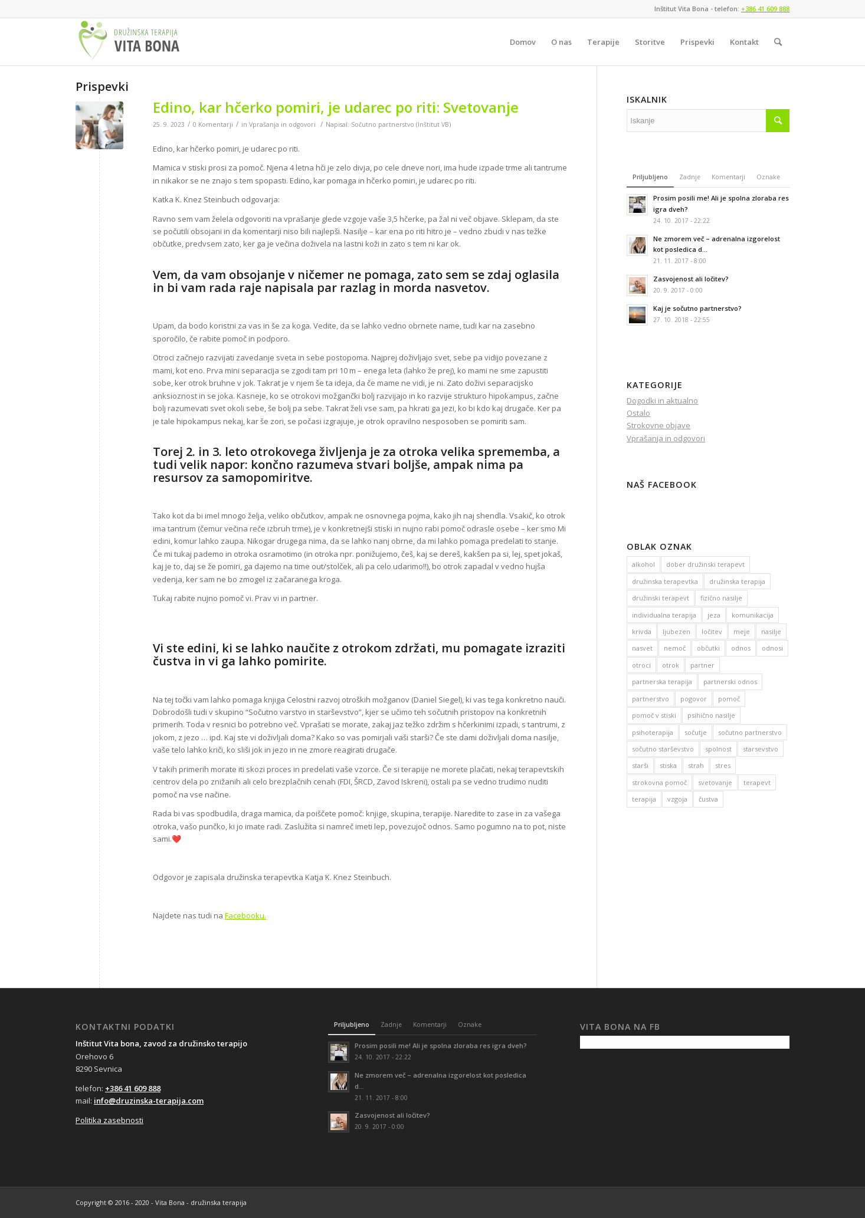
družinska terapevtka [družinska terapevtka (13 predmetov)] (665, 581)
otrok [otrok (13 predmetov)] (670, 665)
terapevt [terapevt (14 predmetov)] (757, 782)
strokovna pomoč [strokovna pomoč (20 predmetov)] (659, 782)
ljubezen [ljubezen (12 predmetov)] (676, 631)
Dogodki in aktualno (662, 400)
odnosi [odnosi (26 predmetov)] (772, 648)
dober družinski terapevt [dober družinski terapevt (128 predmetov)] (705, 564)
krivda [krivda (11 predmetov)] (641, 631)
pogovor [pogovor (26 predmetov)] (693, 698)
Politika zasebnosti (109, 1120)
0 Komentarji (213, 124)
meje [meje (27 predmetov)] (741, 631)
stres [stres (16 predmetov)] (722, 765)
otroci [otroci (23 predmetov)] (641, 665)
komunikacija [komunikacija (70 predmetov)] (753, 614)
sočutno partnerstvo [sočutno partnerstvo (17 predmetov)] (750, 732)
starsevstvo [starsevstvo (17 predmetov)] (760, 748)
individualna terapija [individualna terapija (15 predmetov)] (664, 614)
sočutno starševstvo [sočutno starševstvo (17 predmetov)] (663, 748)
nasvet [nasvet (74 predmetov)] (642, 648)
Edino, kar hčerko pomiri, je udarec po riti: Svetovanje (336, 107)
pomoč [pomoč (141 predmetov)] (729, 698)
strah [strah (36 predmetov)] (696, 765)
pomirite (299, 661)
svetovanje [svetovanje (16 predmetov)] (715, 782)
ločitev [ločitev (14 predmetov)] (712, 631)
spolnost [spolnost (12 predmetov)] (718, 748)
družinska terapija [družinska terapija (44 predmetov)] (737, 581)
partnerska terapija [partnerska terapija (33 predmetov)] (662, 681)
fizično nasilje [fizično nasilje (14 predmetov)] (721, 597)
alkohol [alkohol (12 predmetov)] (643, 564)
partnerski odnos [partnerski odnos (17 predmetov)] (730, 681)
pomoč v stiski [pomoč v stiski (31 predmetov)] (654, 715)
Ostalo (638, 413)
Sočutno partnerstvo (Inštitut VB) (401, 124)
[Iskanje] (777, 41)
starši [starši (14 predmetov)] (640, 765)
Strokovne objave (658, 425)
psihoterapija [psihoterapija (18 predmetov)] (652, 732)
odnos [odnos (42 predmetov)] (741, 648)
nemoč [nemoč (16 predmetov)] (675, 648)
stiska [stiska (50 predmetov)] (668, 765)
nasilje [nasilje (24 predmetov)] (771, 631)
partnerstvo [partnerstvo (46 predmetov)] (650, 698)
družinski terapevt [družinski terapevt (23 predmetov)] (660, 597)
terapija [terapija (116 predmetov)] (644, 799)
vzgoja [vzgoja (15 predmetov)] (677, 799)
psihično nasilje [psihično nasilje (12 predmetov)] (711, 715)
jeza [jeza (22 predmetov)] (713, 614)
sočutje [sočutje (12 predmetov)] (695, 732)
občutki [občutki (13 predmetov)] (708, 648)
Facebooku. (245, 915)
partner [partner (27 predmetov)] (702, 665)
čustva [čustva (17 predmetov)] (708, 799)
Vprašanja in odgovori (282, 124)
